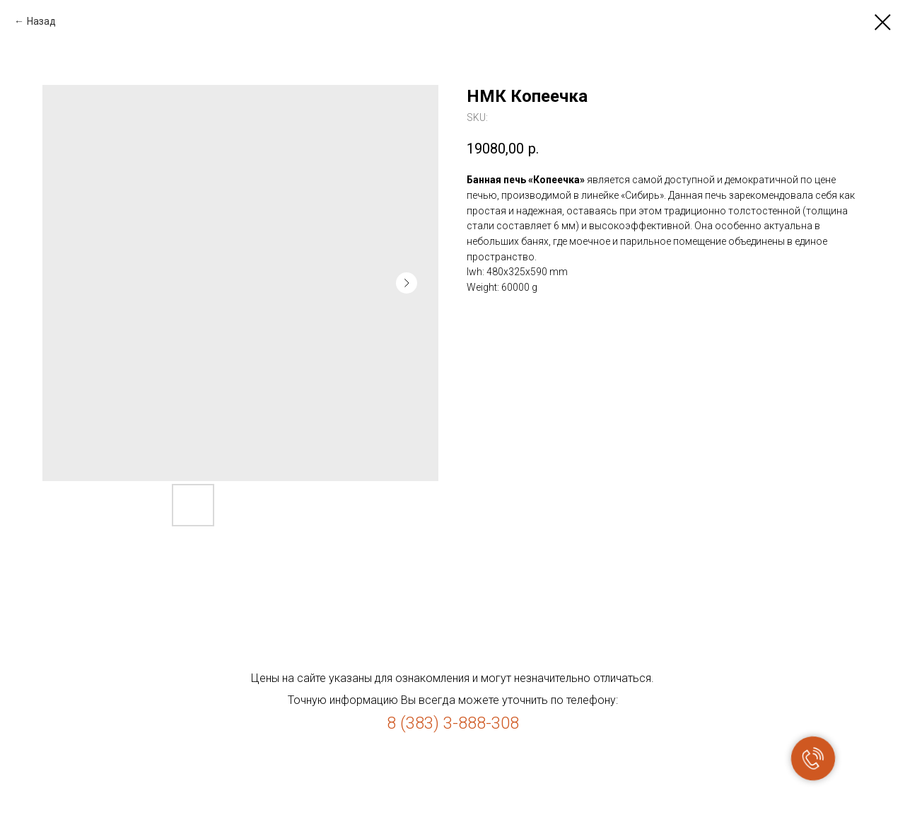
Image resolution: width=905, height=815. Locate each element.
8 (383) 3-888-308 (453, 723)
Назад (41, 21)
